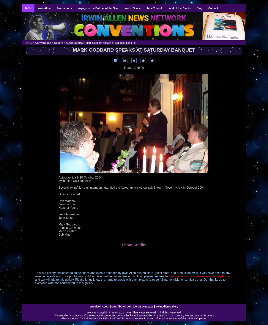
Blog (199, 8)
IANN (28, 8)
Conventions (43, 42)
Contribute (118, 306)
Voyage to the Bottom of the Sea (98, 8)
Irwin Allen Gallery (167, 306)
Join (129, 306)
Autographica (74, 42)
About (105, 306)
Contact (213, 8)
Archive (95, 306)
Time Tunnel (154, 8)
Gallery (58, 42)
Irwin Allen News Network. (141, 312)
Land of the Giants (179, 8)
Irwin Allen (44, 8)
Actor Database (144, 306)
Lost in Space (132, 8)
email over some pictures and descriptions (199, 276)
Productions (64, 8)
